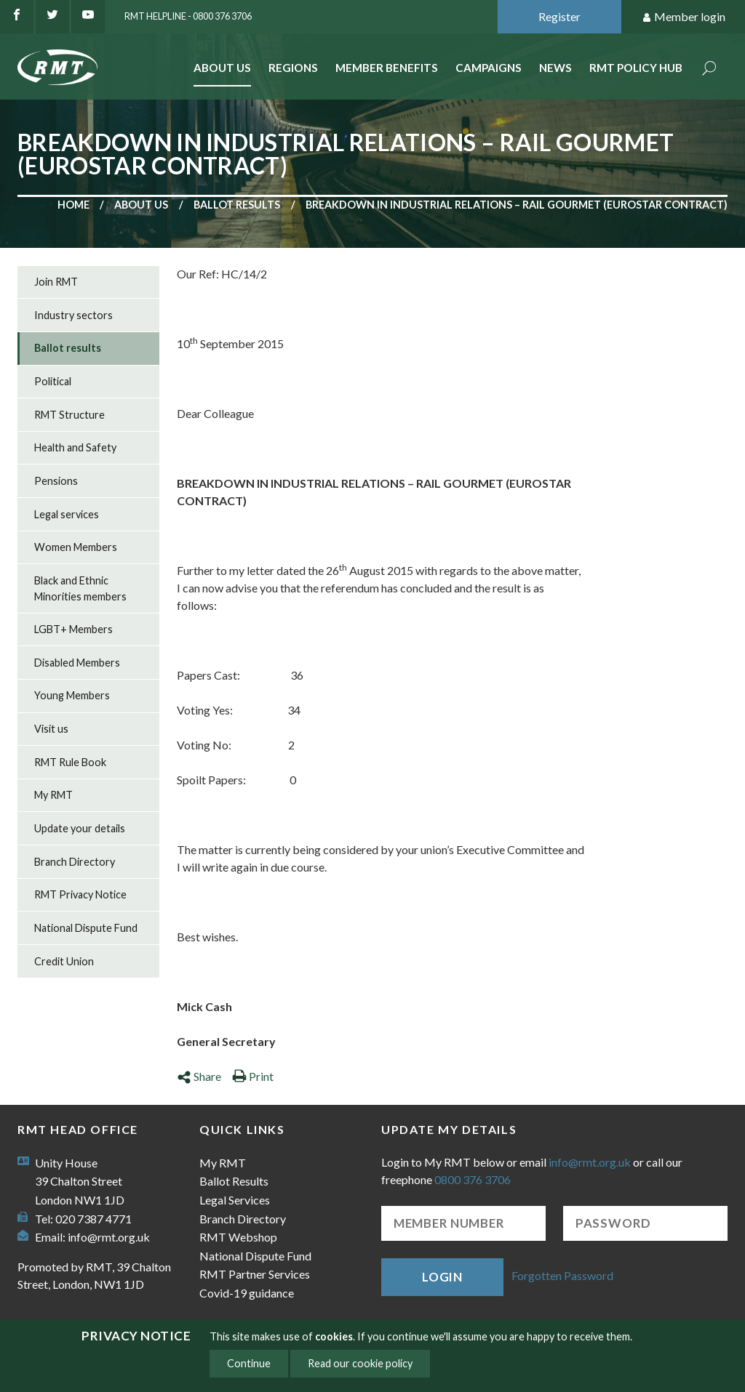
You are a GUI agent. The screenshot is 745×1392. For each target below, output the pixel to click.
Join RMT (56, 281)
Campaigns (488, 67)
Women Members (75, 547)
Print (253, 1076)
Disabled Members (77, 662)
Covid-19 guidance (246, 1293)
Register (559, 16)
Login (442, 1276)
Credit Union (64, 961)
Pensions (56, 481)
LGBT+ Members (73, 629)
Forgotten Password (562, 1275)
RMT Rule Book (70, 762)
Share (199, 1076)
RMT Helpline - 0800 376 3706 (188, 16)
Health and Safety (75, 447)
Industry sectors (73, 315)
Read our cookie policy (360, 1363)
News (555, 67)
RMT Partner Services (254, 1274)
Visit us (51, 729)
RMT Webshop (238, 1237)
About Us (222, 67)
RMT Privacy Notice (80, 894)
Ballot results (237, 204)
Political (52, 381)
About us (141, 204)
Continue (249, 1363)
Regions (293, 67)
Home (73, 204)
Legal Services (234, 1200)
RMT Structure (69, 415)
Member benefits (386, 67)
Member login (683, 17)
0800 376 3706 (472, 1179)
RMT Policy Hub (635, 67)
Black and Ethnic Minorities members (80, 588)
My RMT (53, 795)
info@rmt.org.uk (109, 1237)
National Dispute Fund (86, 928)
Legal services (66, 514)
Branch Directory (74, 862)
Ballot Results (233, 1181)
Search (709, 69)
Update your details (79, 828)
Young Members (72, 695)
